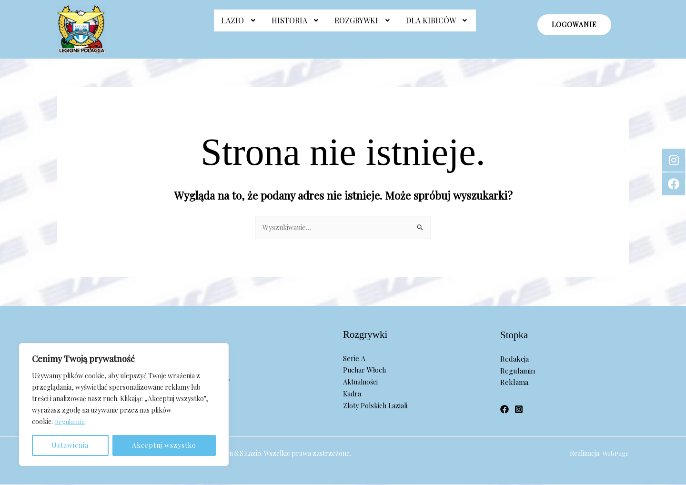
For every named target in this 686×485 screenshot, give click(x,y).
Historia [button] (296, 25)
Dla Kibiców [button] (437, 25)
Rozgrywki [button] (363, 25)
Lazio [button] (239, 25)
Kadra (352, 394)
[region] (124, 404)
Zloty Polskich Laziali (377, 406)
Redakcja (514, 359)
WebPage (615, 453)
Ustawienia (70, 445)
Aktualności (362, 382)
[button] (239, 25)
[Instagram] (518, 409)
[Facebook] (504, 409)
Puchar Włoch (365, 370)
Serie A (354, 359)
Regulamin (70, 421)
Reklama (514, 383)
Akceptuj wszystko (164, 445)
